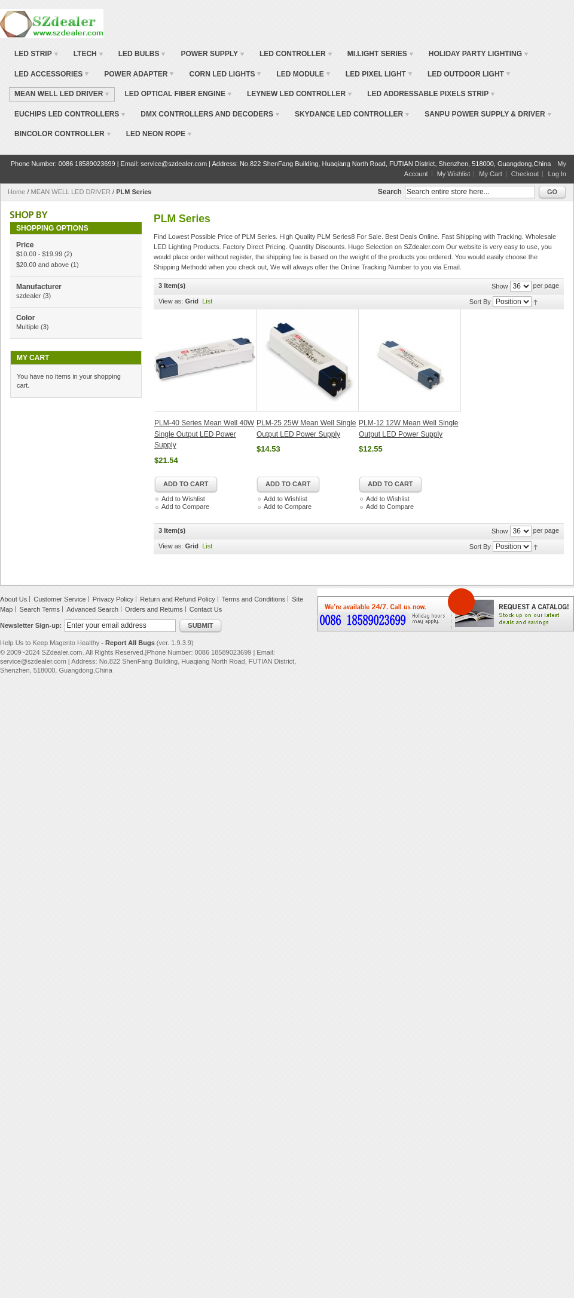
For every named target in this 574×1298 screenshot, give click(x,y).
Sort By (480, 301)
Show (499, 286)
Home (16, 191)
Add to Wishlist (183, 498)
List (207, 301)
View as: (170, 301)
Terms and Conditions (253, 599)
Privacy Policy (113, 599)
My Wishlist (454, 173)
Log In (557, 173)
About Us (13, 599)
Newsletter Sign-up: (31, 625)
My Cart (490, 173)
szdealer (28, 295)
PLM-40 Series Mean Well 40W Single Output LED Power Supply (204, 434)
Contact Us (206, 609)
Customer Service (59, 599)
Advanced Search (92, 609)
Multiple (27, 326)
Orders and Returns (154, 609)
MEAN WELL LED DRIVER (71, 191)
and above (42, 264)
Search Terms (39, 609)
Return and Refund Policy (177, 599)
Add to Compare (185, 506)
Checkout (525, 173)
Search (390, 192)
